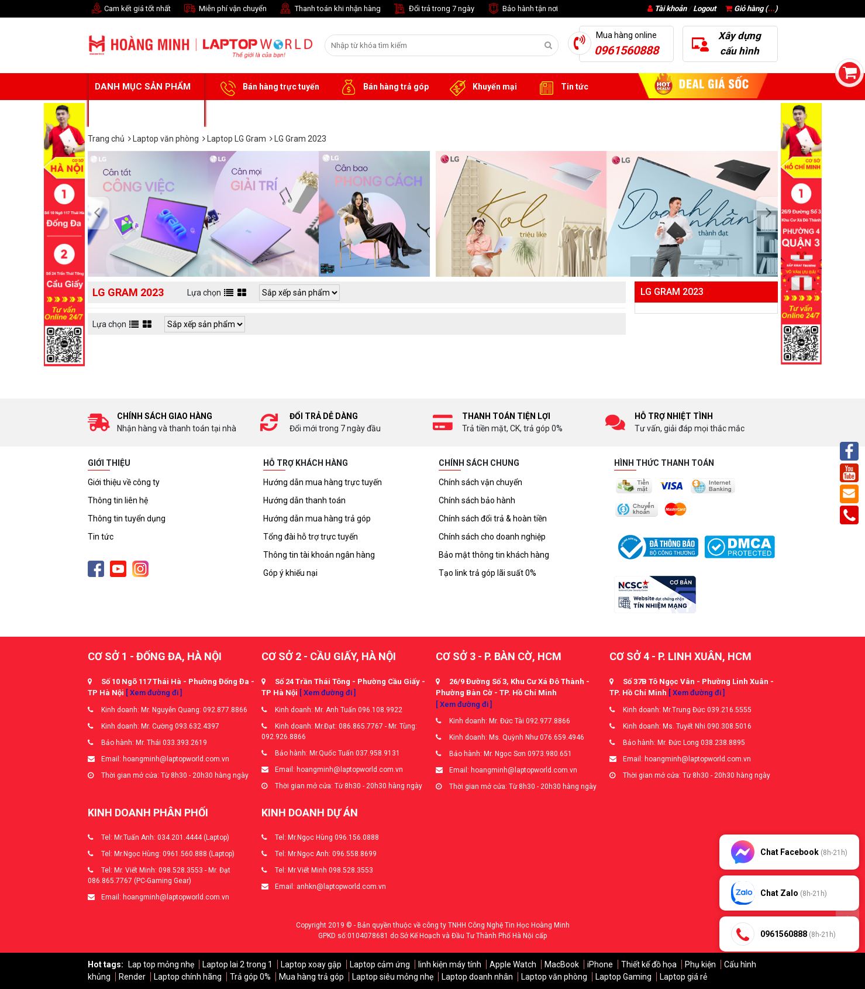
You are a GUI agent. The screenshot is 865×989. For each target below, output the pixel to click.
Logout (704, 8)
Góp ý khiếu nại (290, 573)
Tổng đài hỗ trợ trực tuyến (310, 536)
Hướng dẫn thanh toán (304, 500)
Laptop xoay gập (311, 964)
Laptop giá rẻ (683, 976)
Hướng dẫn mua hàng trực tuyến (322, 482)
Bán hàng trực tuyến (267, 87)
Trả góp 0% (250, 976)
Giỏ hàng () (751, 8)
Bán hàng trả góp (383, 87)
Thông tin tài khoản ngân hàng (319, 554)
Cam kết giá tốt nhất (129, 9)
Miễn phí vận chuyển (224, 9)
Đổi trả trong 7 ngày (433, 9)
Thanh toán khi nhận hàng (329, 9)
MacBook (561, 964)
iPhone (600, 964)
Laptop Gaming (623, 976)
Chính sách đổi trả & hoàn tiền (493, 518)
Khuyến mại (481, 87)
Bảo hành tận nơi (522, 9)
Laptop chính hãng (188, 976)
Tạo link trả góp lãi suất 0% (487, 573)
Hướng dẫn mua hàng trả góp (317, 518)
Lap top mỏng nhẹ (161, 964)
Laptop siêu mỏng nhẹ (392, 976)
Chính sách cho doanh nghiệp (492, 536)
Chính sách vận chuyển (480, 482)
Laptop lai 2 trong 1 (237, 964)
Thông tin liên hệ (118, 500)
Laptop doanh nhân (477, 976)
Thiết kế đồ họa (649, 964)
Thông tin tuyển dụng (127, 518)
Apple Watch (513, 964)
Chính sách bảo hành (477, 500)
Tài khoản (670, 8)
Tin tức (561, 87)
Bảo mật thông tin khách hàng (494, 554)
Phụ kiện (700, 964)
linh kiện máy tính (449, 964)
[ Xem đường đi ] (154, 692)
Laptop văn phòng (554, 976)
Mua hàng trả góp (311, 976)
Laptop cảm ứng (380, 964)
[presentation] (100, 213)
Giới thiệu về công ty (124, 482)
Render (132, 976)
